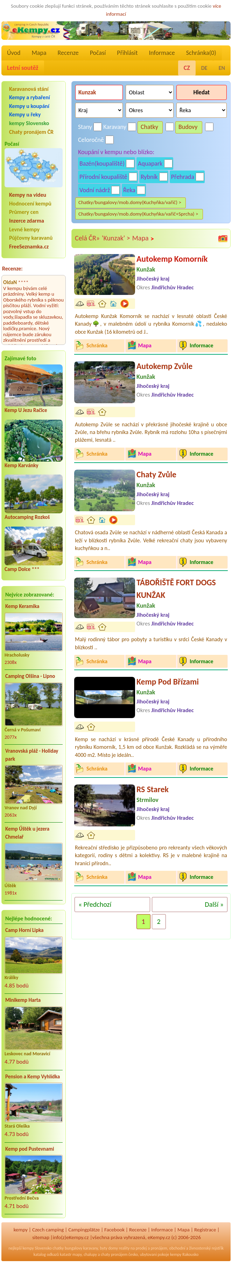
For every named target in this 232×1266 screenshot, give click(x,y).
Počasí (98, 53)
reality (124, 1248)
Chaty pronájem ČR (31, 132)
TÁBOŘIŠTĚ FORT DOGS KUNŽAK (176, 588)
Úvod (13, 53)
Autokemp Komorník (172, 259)
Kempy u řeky (25, 114)
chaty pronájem (114, 1254)
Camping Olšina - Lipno (30, 676)
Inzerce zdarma (26, 220)
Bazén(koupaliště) (102, 163)
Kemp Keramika (22, 606)
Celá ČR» (87, 238)
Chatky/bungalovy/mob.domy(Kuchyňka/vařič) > (129, 202)
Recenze (68, 53)
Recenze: (12, 268)
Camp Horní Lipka (24, 930)
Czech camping (48, 1230)
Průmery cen (23, 212)
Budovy (188, 127)
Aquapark (150, 163)
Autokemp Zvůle (164, 366)
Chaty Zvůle (156, 474)
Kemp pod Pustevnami (29, 1149)
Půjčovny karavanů (30, 237)
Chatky (149, 127)
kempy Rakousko (184, 1254)
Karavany (114, 127)
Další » (214, 904)
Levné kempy (24, 229)
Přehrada (182, 177)
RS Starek (152, 789)
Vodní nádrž (94, 190)
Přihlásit (127, 53)
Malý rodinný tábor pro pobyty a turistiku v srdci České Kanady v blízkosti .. (151, 643)
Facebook (114, 1230)
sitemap (40, 1237)
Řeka (129, 190)
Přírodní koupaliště (103, 177)
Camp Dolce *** (22, 569)
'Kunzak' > (116, 238)
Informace (162, 53)
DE (204, 68)
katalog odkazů (46, 1254)
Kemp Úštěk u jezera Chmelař (27, 833)
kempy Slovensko (29, 123)
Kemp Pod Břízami (167, 682)
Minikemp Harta (23, 1000)
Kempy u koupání (29, 106)
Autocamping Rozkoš (27, 517)
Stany (85, 127)
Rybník (149, 177)
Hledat (201, 92)
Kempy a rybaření (29, 97)
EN (222, 68)
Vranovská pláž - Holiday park (31, 755)
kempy (21, 1230)
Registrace (205, 1230)
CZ (187, 68)
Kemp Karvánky (21, 465)
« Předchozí (94, 904)
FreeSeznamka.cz (29, 246)
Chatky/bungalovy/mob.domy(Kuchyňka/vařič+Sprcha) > (138, 214)
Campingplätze (84, 1230)
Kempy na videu (27, 194)
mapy (77, 1254)
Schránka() (201, 53)
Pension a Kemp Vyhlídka (32, 1076)
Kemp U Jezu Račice (26, 410)
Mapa (38, 53)
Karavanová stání (29, 89)
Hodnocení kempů (30, 203)
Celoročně (91, 140)
